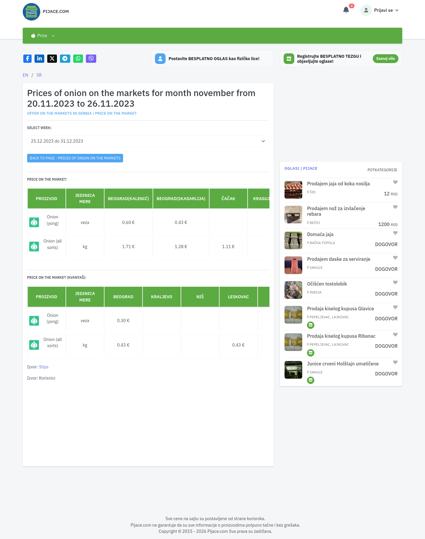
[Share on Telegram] (65, 59)
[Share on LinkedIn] (39, 59)
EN (25, 75)
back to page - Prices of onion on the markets (75, 158)
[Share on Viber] (91, 59)
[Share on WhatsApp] (78, 59)
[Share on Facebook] (27, 59)
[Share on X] (52, 59)
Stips (43, 367)
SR (39, 75)
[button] (42, 36)
